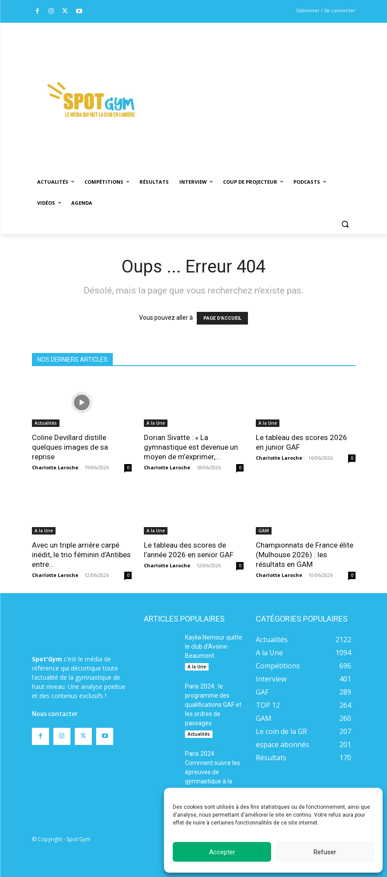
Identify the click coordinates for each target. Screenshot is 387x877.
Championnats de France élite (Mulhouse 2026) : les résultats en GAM (304, 555)
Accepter (222, 852)
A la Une (155, 423)
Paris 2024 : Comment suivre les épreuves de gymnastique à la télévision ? (212, 772)
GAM (263, 531)
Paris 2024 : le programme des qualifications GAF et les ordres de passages (213, 705)
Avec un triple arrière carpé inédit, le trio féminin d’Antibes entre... (81, 555)
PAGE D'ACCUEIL (222, 318)
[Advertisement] (269, 88)
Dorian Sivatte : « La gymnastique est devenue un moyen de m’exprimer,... (191, 447)
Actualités (46, 423)
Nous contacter (55, 714)
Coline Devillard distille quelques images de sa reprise (70, 447)
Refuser (325, 852)
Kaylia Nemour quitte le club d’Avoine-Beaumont (213, 646)
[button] (345, 224)
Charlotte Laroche (55, 467)
